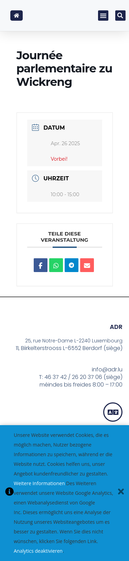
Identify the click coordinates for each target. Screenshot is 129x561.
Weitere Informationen (39, 483)
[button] (103, 15)
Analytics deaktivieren (38, 551)
